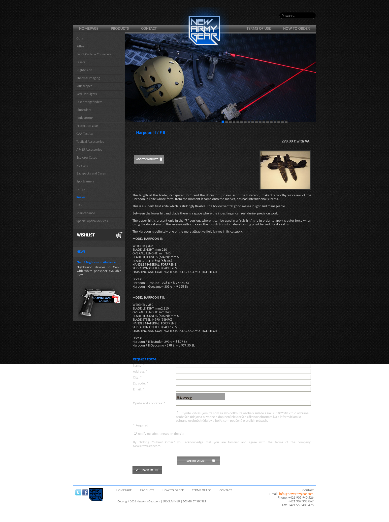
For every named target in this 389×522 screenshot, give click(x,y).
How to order (296, 28)
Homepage (88, 28)
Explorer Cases (86, 157)
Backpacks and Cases (91, 173)
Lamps (81, 189)
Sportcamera (85, 181)
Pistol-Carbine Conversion (94, 54)
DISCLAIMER (171, 501)
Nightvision (84, 70)
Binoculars (83, 110)
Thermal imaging (88, 78)
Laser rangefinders (89, 102)
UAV (79, 205)
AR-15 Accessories (89, 149)
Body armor (84, 118)
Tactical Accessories (90, 141)
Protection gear (87, 126)
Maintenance (85, 213)
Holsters (82, 165)
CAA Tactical (85, 134)
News (81, 251)
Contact (149, 28)
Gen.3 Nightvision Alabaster (97, 262)
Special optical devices (92, 221)
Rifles (80, 46)
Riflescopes (84, 86)
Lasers (80, 62)
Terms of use (259, 28)
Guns (80, 38)
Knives (80, 197)
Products (120, 28)
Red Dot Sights (86, 94)
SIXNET (201, 501)
